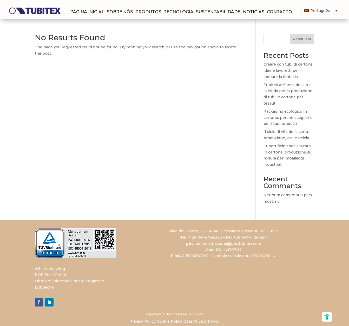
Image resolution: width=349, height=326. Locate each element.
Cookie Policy (169, 321)
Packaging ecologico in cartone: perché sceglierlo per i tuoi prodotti (288, 117)
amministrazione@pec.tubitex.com (228, 243)
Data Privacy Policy (201, 321)
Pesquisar (302, 39)
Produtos (148, 12)
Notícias (253, 12)
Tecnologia (178, 12)
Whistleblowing (50, 268)
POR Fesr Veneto (51, 274)
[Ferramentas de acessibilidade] (327, 317)
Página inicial (87, 12)
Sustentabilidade (218, 12)
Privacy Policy (142, 321)
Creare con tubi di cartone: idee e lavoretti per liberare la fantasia (288, 70)
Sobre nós (120, 12)
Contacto (279, 12)
